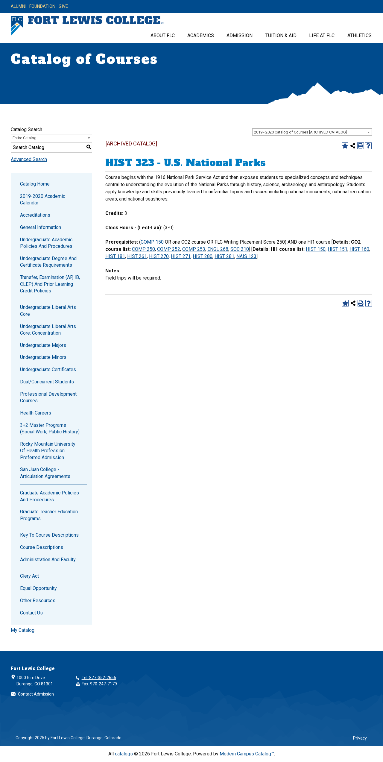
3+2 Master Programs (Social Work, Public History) (50, 428)
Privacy (360, 738)
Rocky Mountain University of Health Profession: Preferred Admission (47, 450)
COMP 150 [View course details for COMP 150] (152, 242)
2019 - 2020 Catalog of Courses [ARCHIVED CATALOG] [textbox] (300, 132)
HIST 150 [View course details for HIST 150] (316, 249)
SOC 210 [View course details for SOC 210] (239, 249)
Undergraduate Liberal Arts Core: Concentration (48, 330)
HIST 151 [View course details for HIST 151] (337, 249)
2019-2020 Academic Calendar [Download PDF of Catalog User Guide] (42, 199)
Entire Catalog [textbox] (25, 138)
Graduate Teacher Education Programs (49, 515)
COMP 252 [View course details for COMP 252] (168, 249)
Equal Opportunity (38, 588)
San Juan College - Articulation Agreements (45, 473)
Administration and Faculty (48, 559)
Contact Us (31, 613)
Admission (240, 35)
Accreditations (35, 215)
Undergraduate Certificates (48, 369)
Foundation (42, 6)
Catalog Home (35, 184)
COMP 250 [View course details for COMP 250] (143, 249)
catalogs (124, 754)
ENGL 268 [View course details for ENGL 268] (217, 249)
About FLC (163, 35)
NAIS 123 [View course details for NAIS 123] (246, 256)
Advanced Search (29, 159)
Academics (200, 35)
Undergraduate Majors (43, 345)
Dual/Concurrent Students (47, 382)
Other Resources (37, 600)
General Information (40, 227)
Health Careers (35, 413)
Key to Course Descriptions (49, 535)
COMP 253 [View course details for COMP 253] (193, 249)
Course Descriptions (41, 547)
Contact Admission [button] (36, 694)
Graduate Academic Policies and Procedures (49, 496)
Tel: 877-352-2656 (99, 677)
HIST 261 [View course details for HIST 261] (137, 256)
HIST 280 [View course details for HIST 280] (202, 256)
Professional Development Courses (48, 397)
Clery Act (29, 576)
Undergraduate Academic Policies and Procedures (46, 243)
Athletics (359, 35)
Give (63, 6)
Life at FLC (322, 35)
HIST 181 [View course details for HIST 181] (115, 256)
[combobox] (312, 132)
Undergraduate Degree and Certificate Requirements (48, 262)
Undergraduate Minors (43, 357)
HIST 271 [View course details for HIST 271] (181, 256)
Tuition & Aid (281, 35)
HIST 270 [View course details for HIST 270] (159, 256)
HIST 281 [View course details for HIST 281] (224, 256)
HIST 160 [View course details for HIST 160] (359, 249)
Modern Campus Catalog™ (247, 754)
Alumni (18, 6)
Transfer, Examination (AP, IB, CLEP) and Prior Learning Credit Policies (50, 284)
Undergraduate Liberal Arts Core (48, 310)
